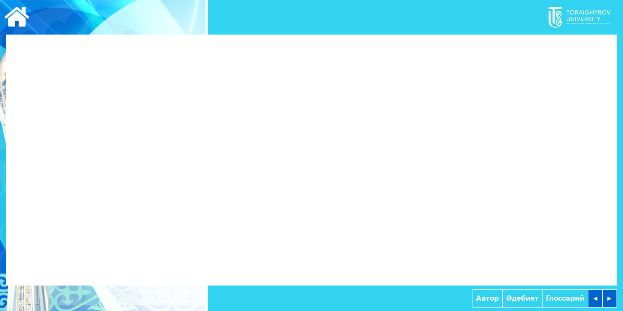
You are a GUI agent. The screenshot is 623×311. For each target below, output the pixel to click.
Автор (487, 298)
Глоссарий (565, 298)
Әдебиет (522, 298)
